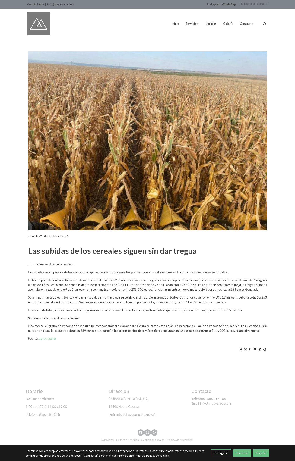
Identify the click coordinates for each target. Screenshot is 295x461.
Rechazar (242, 453)
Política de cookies (127, 439)
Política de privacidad (179, 439)
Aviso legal (107, 439)
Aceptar (261, 453)
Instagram (213, 4)
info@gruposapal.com (60, 4)
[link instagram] (147, 432)
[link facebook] (141, 432)
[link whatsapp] (154, 432)
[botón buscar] (264, 24)
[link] (38, 23)
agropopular (47, 338)
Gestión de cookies (152, 439)
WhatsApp (229, 4)
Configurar (221, 453)
